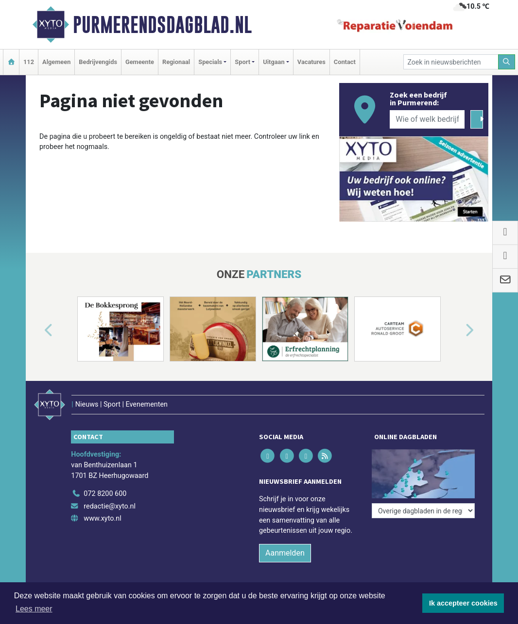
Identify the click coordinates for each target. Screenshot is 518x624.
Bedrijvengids (98, 62)
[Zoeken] (507, 61)
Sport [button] (242, 62)
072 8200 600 (105, 494)
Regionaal (176, 62)
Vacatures (311, 62)
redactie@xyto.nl (110, 506)
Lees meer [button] (34, 609)
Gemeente (139, 62)
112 (28, 62)
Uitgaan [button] (273, 62)
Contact (345, 62)
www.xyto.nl (102, 518)
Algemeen (56, 62)
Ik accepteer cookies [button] (463, 603)
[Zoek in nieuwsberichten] (451, 61)
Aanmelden (285, 553)
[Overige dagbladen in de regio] (423, 510)
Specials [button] (210, 62)
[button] (37, 331)
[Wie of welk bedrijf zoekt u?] (427, 119)
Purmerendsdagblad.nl (162, 24)
